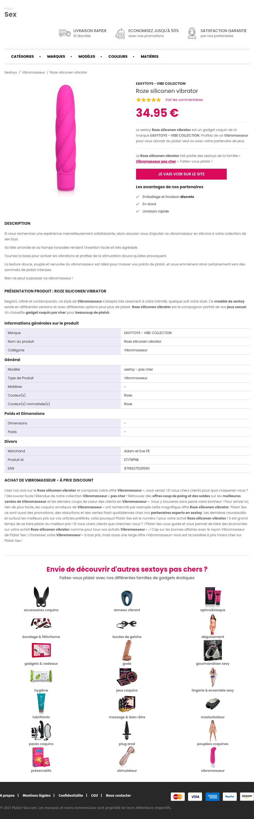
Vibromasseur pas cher (156, 161)
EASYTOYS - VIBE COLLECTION (174, 135)
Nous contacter (118, 795)
